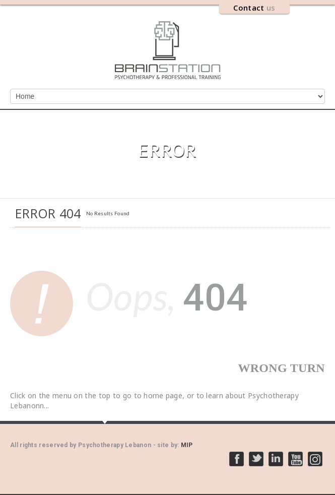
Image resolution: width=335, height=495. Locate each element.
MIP (187, 445)
